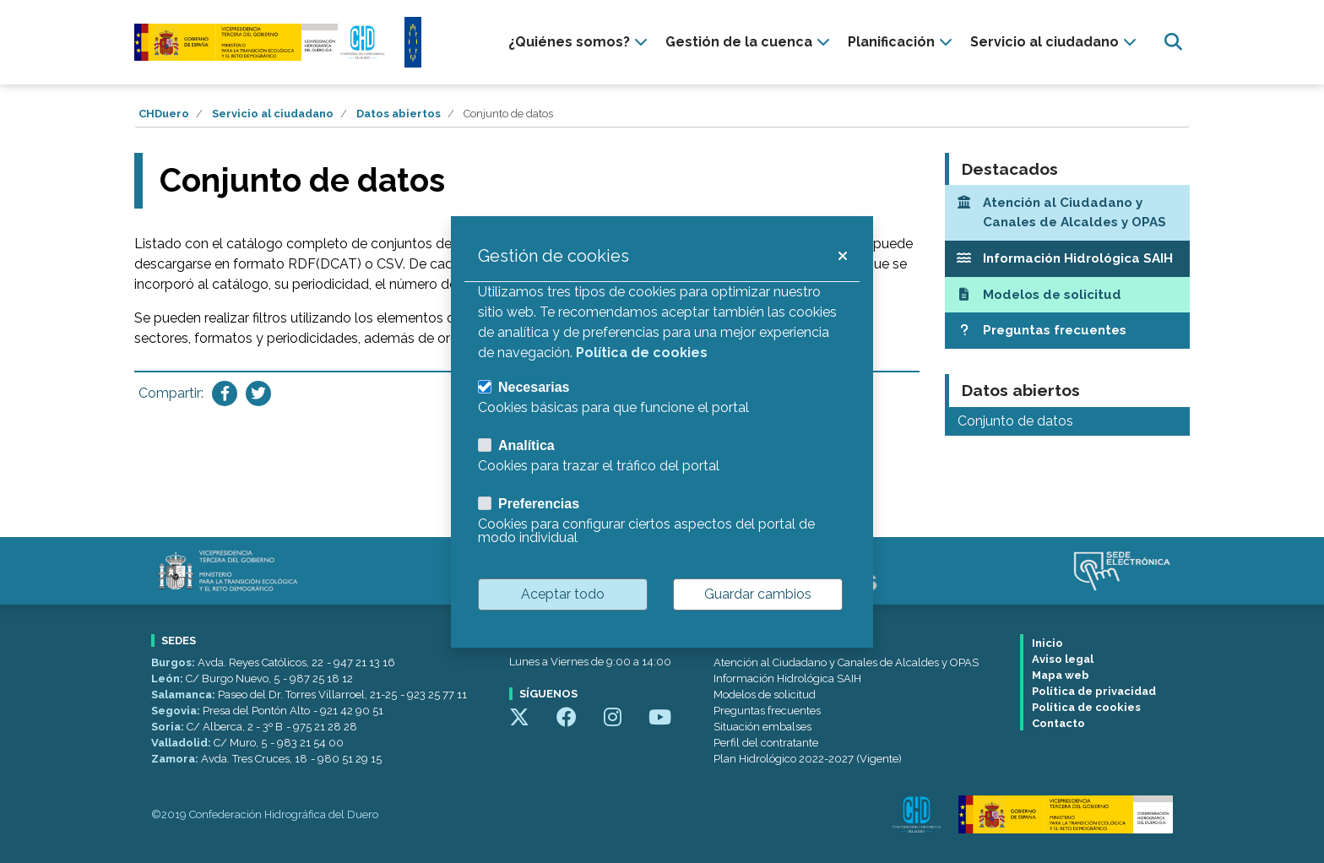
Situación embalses (762, 726)
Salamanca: (184, 694)
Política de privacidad (1094, 691)
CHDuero (163, 113)
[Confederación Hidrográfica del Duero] (261, 42)
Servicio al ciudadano (273, 113)
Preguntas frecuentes (767, 710)
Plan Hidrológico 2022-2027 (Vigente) (808, 758)
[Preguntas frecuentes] (1067, 330)
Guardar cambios (757, 594)
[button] (842, 256)
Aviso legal (1062, 659)
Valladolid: (182, 742)
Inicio (1047, 643)
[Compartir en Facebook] (224, 393)
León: (168, 678)
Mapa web (1060, 675)
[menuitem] (580, 42)
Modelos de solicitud (765, 694)
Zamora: (176, 758)
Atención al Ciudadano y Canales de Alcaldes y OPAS (846, 662)
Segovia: (177, 710)
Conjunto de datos (1015, 421)
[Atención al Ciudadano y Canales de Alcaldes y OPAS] (1067, 213)
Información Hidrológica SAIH (787, 678)
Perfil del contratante (766, 742)
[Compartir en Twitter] (258, 393)
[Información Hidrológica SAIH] (1067, 259)
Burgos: (174, 662)
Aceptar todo (563, 594)
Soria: (169, 726)
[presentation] (580, 42)
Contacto (1058, 723)
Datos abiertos (398, 113)
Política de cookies (1086, 707)
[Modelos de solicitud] (1067, 295)
